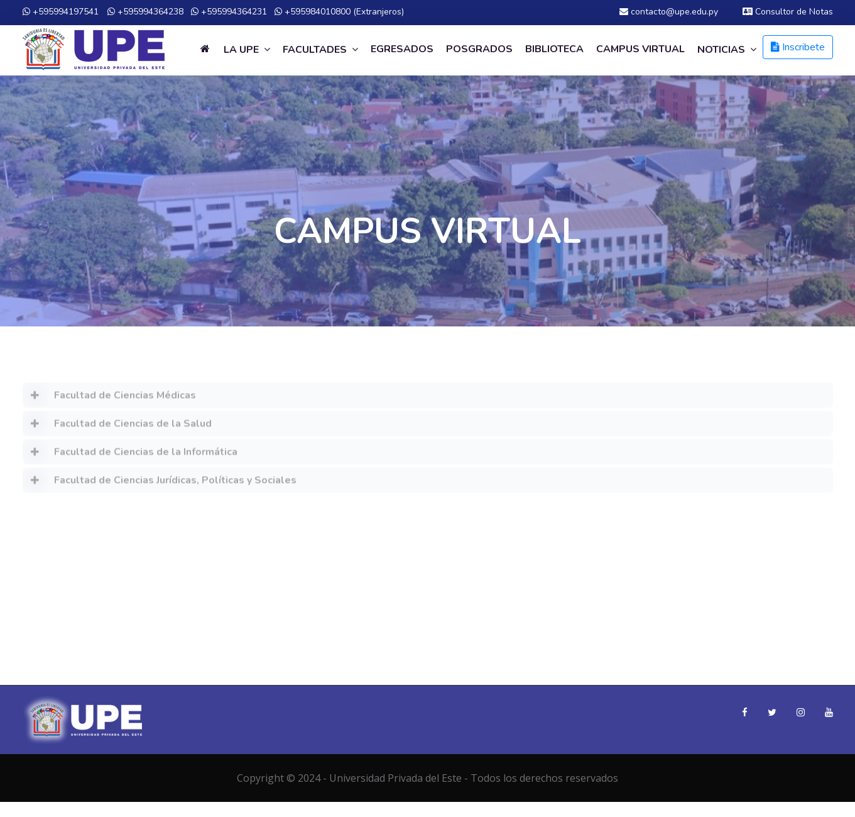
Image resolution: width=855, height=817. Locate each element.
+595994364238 (145, 12)
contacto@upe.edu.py (668, 12)
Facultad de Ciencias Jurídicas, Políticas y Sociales (160, 484)
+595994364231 (229, 12)
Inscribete (798, 47)
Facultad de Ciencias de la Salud (117, 427)
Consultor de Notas (788, 12)
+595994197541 (61, 12)
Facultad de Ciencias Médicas (109, 399)
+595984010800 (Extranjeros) (339, 12)
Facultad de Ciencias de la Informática (130, 456)
